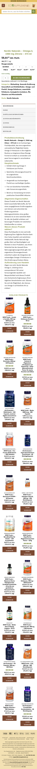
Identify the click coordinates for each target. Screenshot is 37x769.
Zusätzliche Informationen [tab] (13, 114)
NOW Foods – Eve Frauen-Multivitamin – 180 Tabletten (9, 452)
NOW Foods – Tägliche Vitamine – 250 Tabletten (9, 707)
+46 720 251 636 (30, 755)
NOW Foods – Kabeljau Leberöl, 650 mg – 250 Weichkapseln (27, 497)
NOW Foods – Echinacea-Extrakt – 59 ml (27, 319)
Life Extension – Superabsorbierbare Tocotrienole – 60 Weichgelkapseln (27, 453)
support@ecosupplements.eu (20, 757)
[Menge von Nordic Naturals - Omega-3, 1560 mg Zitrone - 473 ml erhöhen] (8, 78)
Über (27, 739)
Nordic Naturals (13, 98)
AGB (5, 739)
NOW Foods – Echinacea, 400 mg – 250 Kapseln (27, 581)
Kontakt (5, 737)
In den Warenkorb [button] (9, 330)
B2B (32, 739)
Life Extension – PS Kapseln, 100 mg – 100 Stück (9, 665)
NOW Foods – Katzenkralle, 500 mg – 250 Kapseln (27, 626)
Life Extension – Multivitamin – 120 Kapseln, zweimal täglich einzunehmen (9, 413)
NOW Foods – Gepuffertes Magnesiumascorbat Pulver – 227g (27, 537)
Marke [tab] (5, 110)
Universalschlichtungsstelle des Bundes (19, 762)
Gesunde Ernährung (27, 84)
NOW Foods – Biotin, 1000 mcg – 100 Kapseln (27, 412)
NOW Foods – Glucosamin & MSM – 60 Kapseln (9, 496)
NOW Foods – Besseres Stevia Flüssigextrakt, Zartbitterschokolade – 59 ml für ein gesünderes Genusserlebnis (9, 584)
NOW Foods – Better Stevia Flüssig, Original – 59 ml (9, 626)
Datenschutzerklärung (16, 739)
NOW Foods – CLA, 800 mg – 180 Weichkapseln (27, 665)
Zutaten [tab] (6, 123)
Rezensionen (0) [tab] (8, 127)
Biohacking (15, 84)
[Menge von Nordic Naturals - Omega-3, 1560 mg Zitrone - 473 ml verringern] (2, 78)
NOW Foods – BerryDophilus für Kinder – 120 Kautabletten (9, 537)
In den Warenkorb (21, 78)
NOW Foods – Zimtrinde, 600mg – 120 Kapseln (9, 361)
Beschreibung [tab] (8, 106)
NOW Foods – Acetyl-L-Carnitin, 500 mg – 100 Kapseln (9, 319)
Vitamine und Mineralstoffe (11, 94)
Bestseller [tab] (7, 131)
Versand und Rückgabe (17, 737)
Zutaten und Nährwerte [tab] (12, 119)
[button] (3, 5)
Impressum (30, 737)
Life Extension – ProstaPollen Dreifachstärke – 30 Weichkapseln (27, 708)
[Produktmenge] (5, 78)
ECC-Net (24, 766)
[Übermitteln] (34, 11)
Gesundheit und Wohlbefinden (13, 87)
